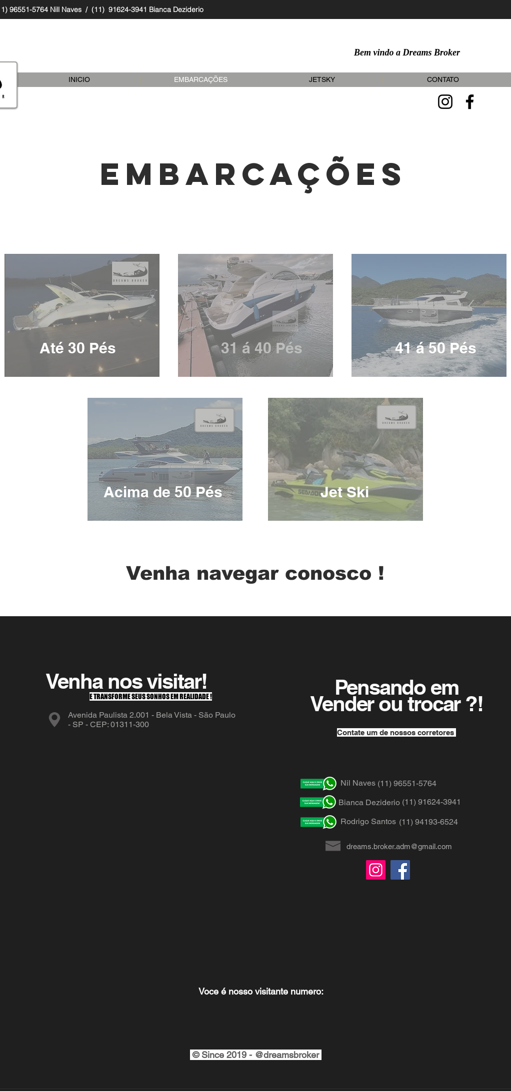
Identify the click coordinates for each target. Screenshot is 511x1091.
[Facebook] (470, 101)
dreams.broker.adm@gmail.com (399, 846)
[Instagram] (445, 101)
